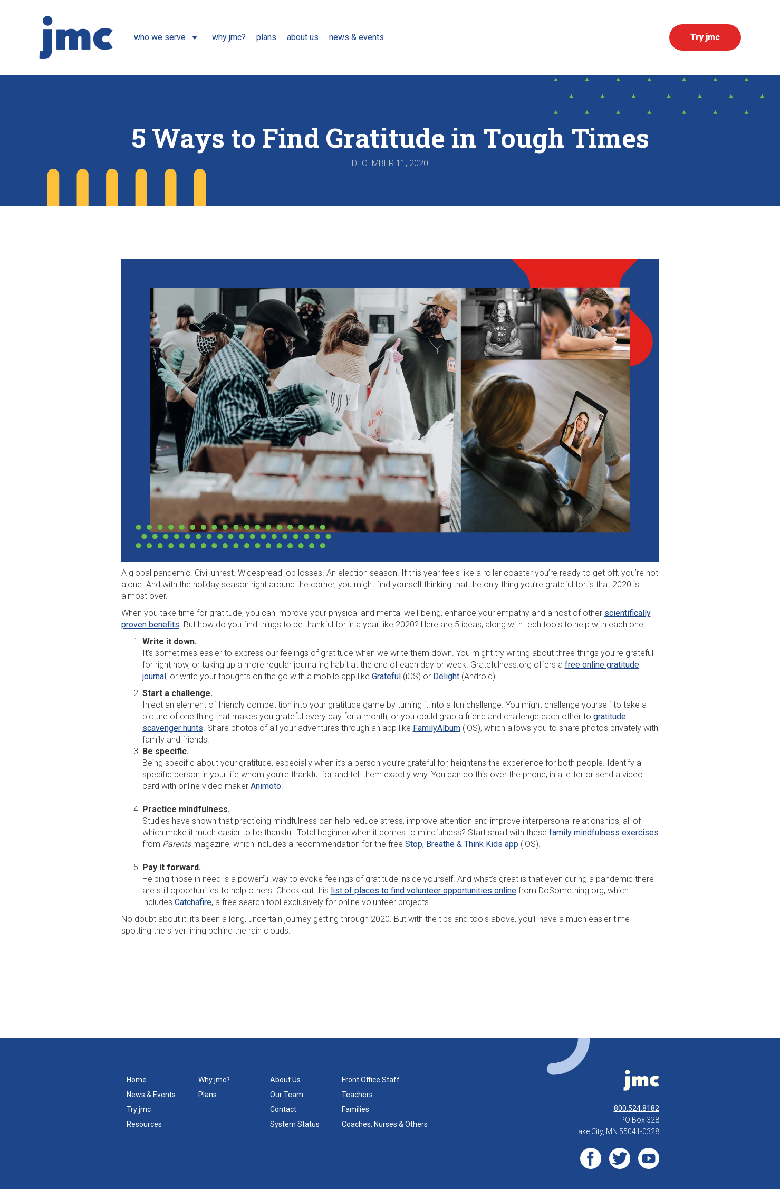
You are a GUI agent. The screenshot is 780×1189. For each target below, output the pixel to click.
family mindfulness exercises (604, 832)
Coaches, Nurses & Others (385, 1124)
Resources (144, 1124)
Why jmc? (214, 1080)
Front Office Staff (371, 1080)
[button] (168, 37)
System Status (295, 1124)
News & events (356, 37)
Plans (266, 37)
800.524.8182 (636, 1108)
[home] (76, 37)
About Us (285, 1080)
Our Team (286, 1094)
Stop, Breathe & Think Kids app (461, 844)
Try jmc (139, 1109)
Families (355, 1109)
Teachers (357, 1094)
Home (137, 1080)
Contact (283, 1109)
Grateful (387, 676)
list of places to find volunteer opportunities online (423, 891)
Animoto (266, 786)
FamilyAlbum (436, 728)
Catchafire (193, 902)
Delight (446, 676)
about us (303, 37)
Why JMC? (229, 37)
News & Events (151, 1094)
